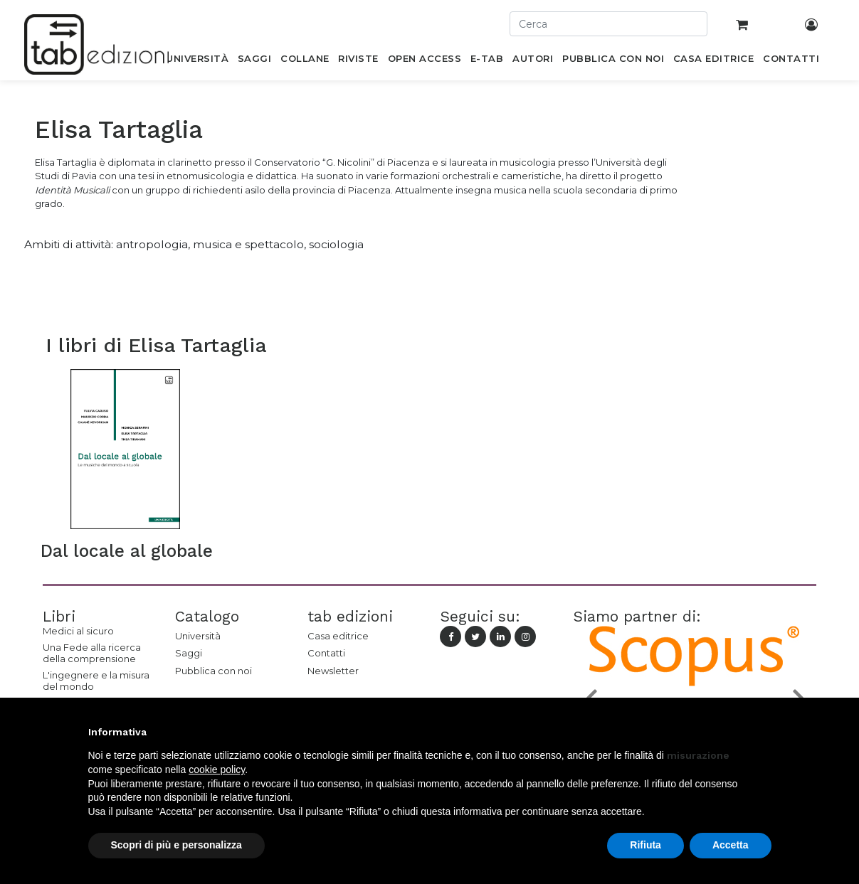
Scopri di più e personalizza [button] (176, 845)
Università (198, 635)
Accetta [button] (730, 845)
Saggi (188, 653)
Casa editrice (338, 635)
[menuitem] (197, 61)
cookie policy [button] (217, 769)
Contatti (326, 653)
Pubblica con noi (213, 670)
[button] (764, 731)
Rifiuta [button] (645, 845)
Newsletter (333, 670)
